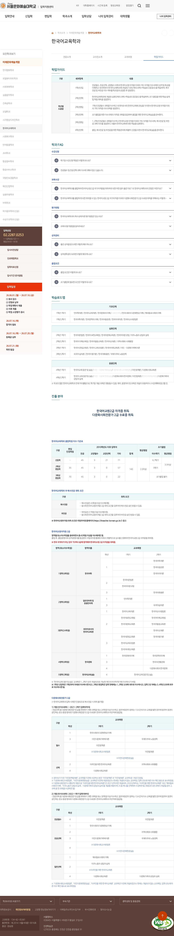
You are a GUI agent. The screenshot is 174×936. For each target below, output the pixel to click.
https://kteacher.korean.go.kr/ (108, 521)
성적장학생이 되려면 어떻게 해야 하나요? (77, 254)
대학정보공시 (5, 910)
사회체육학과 (8, 87)
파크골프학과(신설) (11, 211)
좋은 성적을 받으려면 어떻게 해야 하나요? (77, 244)
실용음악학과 (8, 95)
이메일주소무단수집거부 (70, 910)
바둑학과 (6, 203)
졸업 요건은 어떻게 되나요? (71, 272)
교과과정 (128, 57)
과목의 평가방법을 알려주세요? (73, 226)
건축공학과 (7, 103)
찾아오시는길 (105, 910)
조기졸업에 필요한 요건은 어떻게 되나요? (77, 282)
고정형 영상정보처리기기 (45, 910)
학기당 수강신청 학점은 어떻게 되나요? (76, 160)
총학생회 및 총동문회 (146, 901)
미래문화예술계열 (11, 62)
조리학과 (6, 153)
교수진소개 (97, 57)
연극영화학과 (8, 70)
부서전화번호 (90, 910)
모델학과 (6, 112)
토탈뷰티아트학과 (10, 78)
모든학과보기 (9, 54)
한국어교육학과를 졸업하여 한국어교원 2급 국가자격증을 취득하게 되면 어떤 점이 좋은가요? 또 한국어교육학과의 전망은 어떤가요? (111, 188)
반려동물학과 (8, 145)
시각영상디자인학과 (11, 120)
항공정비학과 (8, 161)
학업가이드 (153, 57)
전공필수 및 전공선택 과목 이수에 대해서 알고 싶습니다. (82, 170)
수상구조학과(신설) (11, 219)
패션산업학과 (8, 186)
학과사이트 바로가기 (26, 901)
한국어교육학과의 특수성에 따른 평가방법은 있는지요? (82, 216)
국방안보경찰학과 (10, 178)
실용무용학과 (8, 195)
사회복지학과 (8, 137)
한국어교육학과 (9, 128)
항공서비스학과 (9, 170)
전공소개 (67, 57)
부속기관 (86, 901)
